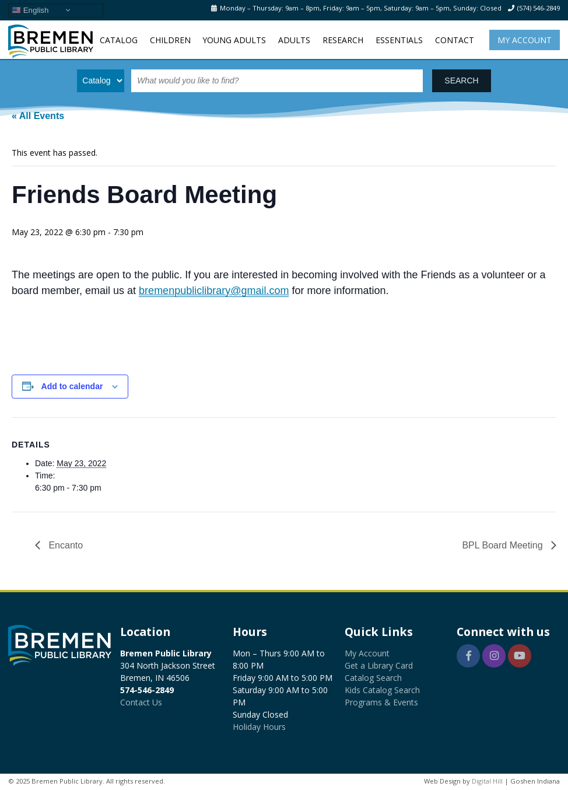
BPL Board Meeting (503, 545)
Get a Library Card (379, 665)
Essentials (399, 40)
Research (342, 40)
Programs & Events (381, 702)
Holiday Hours (259, 726)
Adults (294, 40)
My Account (524, 40)
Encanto (64, 545)
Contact (454, 40)
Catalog (119, 40)
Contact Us (141, 702)
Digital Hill (487, 781)
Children (170, 40)
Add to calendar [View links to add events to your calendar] (72, 386)
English (30, 10)
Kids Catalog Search (382, 689)
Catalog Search (373, 677)
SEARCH (461, 80)
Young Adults (234, 40)
